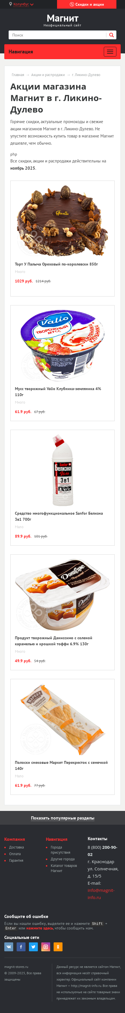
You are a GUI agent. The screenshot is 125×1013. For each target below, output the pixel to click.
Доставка (16, 847)
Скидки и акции (87, 4)
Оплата (15, 853)
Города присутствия (60, 850)
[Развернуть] (110, 52)
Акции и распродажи (48, 75)
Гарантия (16, 860)
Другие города (63, 859)
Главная (18, 75)
